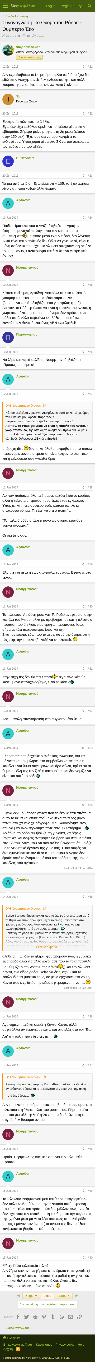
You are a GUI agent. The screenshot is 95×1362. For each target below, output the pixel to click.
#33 (90, 748)
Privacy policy (65, 1344)
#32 (90, 711)
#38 (90, 1148)
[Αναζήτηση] (89, 5)
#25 (90, 284)
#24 (90, 217)
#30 (90, 606)
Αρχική (8, 1349)
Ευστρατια (13, 35)
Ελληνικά (11, 1338)
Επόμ (64, 1296)
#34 (90, 805)
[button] (5, 6)
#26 (90, 352)
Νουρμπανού (27, 267)
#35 (90, 896)
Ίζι (18, 96)
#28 (90, 487)
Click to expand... (48, 947)
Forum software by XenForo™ (36, 1357)
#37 (90, 1065)
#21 (90, 66)
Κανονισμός (44, 1344)
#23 (90, 175)
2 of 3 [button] (48, 1296)
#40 (90, 1257)
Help (81, 1344)
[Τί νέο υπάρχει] (80, 5)
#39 (90, 1190)
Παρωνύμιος (26, 334)
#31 (90, 668)
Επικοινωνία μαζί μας (18, 1344)
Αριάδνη (23, 200)
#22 (90, 113)
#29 (90, 564)
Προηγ (31, 1296)
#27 (90, 394)
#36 (90, 1016)
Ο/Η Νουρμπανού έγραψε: (23, 405)
